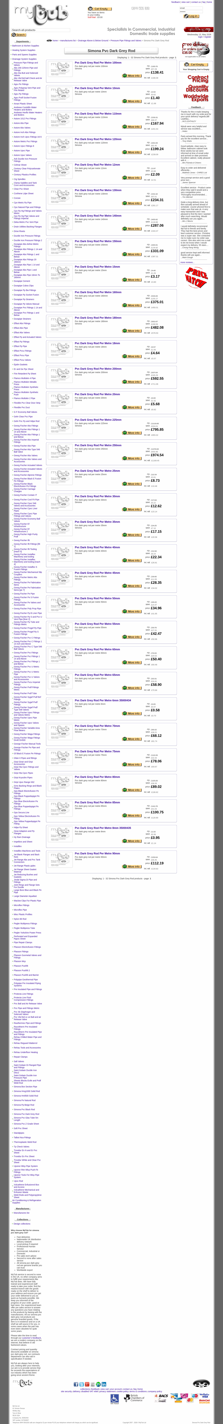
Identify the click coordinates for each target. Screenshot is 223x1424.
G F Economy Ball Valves (25, 412)
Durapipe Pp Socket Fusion (26, 295)
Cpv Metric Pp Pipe (23, 202)
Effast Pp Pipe (20, 346)
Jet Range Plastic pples (24, 866)
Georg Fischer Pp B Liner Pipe (28, 613)
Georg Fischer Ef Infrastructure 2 (22, 530)
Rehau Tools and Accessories (27, 1048)
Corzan (17, 198)
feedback (175, 2)
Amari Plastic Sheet (23, 103)
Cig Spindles (20, 179)
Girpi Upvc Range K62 (24, 782)
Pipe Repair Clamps (23, 942)
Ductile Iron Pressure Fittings (27, 236)
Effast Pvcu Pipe (21, 355)
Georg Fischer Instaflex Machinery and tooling (24, 555)
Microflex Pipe (20, 910)
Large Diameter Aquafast (25, 896)
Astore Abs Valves (22, 128)
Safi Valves (19, 1061)
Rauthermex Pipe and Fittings (27, 1023)
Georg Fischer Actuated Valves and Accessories (28, 470)
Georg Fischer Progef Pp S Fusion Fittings (26, 633)
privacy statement (107, 1391)
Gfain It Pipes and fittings (25, 758)
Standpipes (19, 1133)
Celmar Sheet (20, 165)
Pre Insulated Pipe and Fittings (28, 989)
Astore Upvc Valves (23, 155)
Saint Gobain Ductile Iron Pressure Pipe (25, 1076)
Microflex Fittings (21, 905)
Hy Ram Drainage (22, 837)
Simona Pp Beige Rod (24, 1105)
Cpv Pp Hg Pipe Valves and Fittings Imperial (26, 217)
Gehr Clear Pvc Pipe (23, 416)
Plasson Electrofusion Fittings (27, 947)
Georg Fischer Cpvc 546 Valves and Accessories (25, 504)
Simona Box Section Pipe (25, 1086)
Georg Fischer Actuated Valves (28, 465)
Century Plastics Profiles (25, 174)
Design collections (22, 1224)
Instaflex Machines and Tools (27, 851)
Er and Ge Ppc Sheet (23, 369)
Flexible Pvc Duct (22, 407)
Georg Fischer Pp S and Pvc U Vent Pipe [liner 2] (28, 618)
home (209, 2)
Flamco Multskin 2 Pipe (24, 398)
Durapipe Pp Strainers (24, 299)
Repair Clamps (21, 1057)
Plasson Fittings (21, 951)
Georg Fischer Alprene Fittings (28, 475)
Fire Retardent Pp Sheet (25, 373)
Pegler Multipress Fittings (25, 923)
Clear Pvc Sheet (21, 189)
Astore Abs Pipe (21, 123)
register (207, 37)
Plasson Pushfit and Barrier (26, 975)
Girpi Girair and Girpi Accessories (23, 763)
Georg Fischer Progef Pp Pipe (27, 628)
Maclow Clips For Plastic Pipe (27, 900)
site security (66, 1391)
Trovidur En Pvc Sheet (24, 1156)
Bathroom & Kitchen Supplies (25, 46)
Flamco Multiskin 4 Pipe (25, 378)
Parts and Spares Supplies (24, 54)
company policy (155, 1391)
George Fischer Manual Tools (27, 744)
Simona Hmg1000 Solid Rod (27, 1091)
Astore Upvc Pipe (22, 150)
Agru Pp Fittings (21, 94)
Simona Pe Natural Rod (25, 1100)
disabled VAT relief (89, 1391)
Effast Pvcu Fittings (23, 351)
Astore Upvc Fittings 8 (24, 146)
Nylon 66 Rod (20, 919)
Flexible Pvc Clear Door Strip (27, 403)
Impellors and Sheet (23, 842)
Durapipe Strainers (22, 319)
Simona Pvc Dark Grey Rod (26, 1114)
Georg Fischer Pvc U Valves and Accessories (27, 678)
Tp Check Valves (21, 1146)
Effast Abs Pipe (21, 328)
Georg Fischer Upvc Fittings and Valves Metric (27, 713)
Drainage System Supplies (24, 59)
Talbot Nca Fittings (22, 1137)
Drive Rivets (19, 231)
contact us (196, 2)
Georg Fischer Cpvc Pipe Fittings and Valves (25, 514)
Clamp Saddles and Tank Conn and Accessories (25, 184)
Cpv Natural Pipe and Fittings (27, 207)
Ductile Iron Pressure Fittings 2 (28, 240)
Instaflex (18, 846)
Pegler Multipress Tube (24, 928)
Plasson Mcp (20, 961)
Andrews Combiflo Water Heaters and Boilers (25, 108)
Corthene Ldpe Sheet (24, 193)
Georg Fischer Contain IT (25, 495)
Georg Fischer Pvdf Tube (25, 693)
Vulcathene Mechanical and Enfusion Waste (26, 1191)
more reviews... (187, 262)
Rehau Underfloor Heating (26, 1052)
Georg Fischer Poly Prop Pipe (27, 608)
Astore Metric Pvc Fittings (25, 141)
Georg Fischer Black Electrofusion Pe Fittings (25, 485)
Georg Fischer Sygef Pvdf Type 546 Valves (25, 708)
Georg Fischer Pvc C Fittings (27, 638)
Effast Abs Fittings (22, 323)
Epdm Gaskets (20, 364)
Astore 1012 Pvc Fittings (25, 118)
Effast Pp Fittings (22, 341)
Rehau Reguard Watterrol (25, 1043)
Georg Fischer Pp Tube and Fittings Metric (26, 623)
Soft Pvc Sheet (21, 1128)
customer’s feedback (31, 1338)
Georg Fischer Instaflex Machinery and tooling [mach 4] (27, 561)
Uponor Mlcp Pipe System (26, 1166)
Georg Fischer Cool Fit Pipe (26, 499)
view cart (186, 2)
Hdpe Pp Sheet (21, 827)
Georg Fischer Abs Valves (26, 455)
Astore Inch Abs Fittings (25, 132)
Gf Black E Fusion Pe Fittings (27, 753)
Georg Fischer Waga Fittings (27, 734)
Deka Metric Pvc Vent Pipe (26, 222)
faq (203, 2)
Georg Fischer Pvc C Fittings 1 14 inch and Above (28, 642)
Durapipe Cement (22, 281)
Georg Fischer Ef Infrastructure (22, 525)
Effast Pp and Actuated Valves (27, 337)
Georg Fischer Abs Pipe (25, 446)
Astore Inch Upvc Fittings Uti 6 (28, 137)
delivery (76, 1391)
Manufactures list (21, 1213)
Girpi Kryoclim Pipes (23, 777)
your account (116, 1389)
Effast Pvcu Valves (22, 360)
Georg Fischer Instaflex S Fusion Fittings (25, 568)
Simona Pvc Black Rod (24, 1109)
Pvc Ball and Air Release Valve (28, 1003)
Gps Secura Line (21, 812)
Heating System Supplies (23, 50)
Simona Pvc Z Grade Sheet (26, 1124)
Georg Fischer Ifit (22, 540)
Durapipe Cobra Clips (24, 285)
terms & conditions (138, 1391)
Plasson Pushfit (21, 966)
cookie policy (122, 1391)
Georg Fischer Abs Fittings (26, 426)
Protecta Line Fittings (23, 994)
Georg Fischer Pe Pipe (24, 593)
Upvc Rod (18, 1181)
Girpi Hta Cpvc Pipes (23, 773)
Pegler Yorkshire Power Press (27, 932)
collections (85, 1389)
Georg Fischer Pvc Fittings (26, 652)
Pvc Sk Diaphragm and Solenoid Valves (24, 1013)
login (200, 37)
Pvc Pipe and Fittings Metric (27, 1008)
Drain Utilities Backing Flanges (28, 226)
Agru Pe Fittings (21, 84)
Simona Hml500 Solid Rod (26, 1096)
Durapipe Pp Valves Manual (26, 304)
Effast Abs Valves (22, 332)
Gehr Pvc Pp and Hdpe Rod (27, 421)
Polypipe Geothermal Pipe (26, 979)
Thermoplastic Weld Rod (25, 1142)
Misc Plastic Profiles (23, 914)
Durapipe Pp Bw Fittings (25, 290)
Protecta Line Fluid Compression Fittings (23, 998)
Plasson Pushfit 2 (22, 970)
